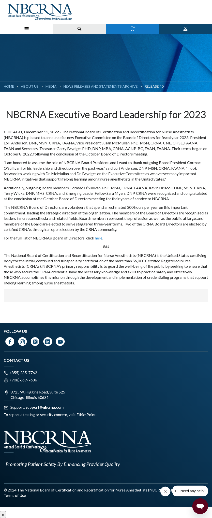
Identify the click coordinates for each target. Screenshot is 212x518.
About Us (30, 86)
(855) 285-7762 (23, 372)
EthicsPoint (86, 414)
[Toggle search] (79, 29)
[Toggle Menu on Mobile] (26, 29)
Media (51, 86)
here (98, 238)
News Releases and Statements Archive (100, 86)
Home (9, 86)
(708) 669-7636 (23, 380)
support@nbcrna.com (45, 407)
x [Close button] (3, 514)
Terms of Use (15, 495)
